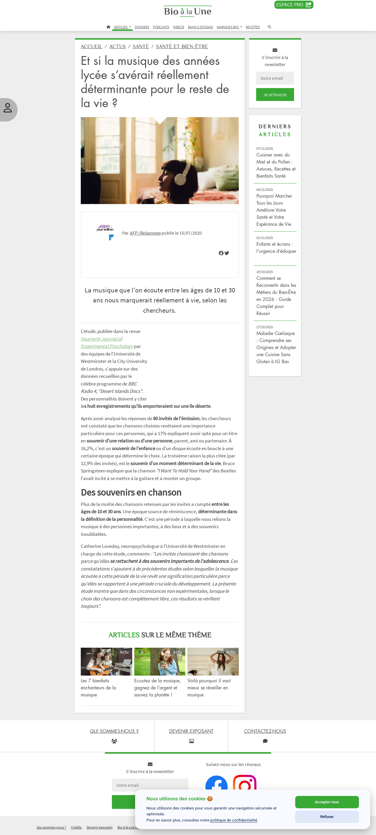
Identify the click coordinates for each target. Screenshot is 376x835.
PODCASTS (161, 27)
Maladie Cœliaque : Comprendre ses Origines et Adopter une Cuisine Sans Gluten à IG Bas (276, 347)
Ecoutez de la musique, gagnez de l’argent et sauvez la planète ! (157, 687)
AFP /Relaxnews (145, 233)
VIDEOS (178, 27)
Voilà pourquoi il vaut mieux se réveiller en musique (209, 687)
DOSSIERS (142, 27)
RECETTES (253, 27)
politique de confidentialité (233, 820)
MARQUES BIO (228, 27)
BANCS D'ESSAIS (200, 27)
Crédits (76, 827)
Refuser (327, 816)
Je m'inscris (275, 94)
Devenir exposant (100, 827)
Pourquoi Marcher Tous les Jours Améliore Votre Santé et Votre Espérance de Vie (274, 210)
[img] (221, 253)
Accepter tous (327, 802)
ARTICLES (121, 27)
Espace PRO (294, 4)
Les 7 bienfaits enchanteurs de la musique (98, 687)
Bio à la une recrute (132, 827)
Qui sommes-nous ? (51, 827)
